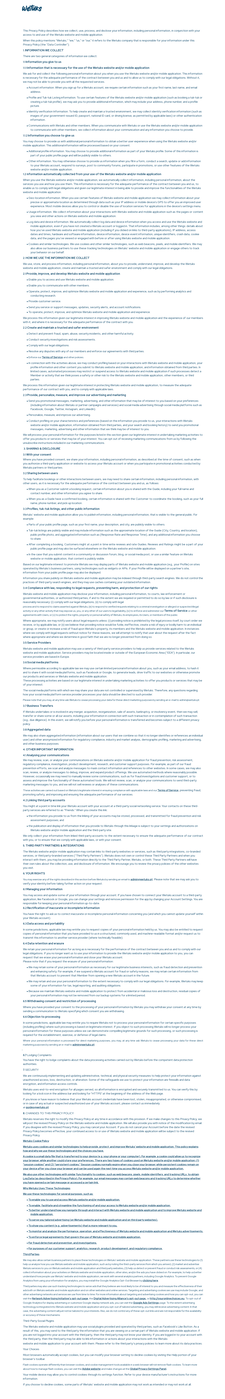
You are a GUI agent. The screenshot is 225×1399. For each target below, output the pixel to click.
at (24, 1107)
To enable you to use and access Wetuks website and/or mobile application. (74, 1199)
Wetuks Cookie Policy (36, 1141)
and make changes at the (115, 1369)
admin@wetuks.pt (142, 879)
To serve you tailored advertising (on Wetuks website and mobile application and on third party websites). (93, 1220)
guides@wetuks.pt (37, 1107)
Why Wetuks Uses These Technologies (46, 1188)
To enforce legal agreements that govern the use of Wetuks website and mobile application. (84, 1237)
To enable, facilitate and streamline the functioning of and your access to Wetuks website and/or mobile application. (99, 1205)
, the (91, 1298)
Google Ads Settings (146, 1302)
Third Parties (31, 1254)
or (148, 1298)
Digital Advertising (105, 1298)
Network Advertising (45, 1298)
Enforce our (35, 357)
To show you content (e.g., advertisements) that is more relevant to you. (72, 1225)
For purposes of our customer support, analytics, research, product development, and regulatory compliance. (95, 1248)
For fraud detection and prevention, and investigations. (62, 1243)
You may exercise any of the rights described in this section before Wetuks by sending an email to (77, 879)
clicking (147, 1280)
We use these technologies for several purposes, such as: (58, 1194)
